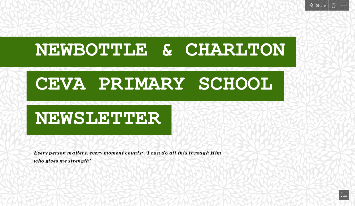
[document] (177, 103)
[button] (316, 5)
